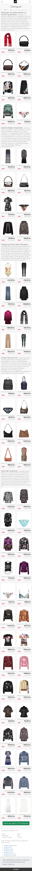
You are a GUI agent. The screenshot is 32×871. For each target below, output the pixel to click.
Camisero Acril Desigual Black (24, 165)
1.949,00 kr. (27, 305)
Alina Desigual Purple (25, 576)
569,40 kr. (27, 393)
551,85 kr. (11, 238)
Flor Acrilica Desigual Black (24, 505)
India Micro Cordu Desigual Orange (8, 463)
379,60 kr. (27, 351)
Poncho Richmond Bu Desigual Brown (8, 719)
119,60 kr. (27, 121)
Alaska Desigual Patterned (24, 695)
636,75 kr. (11, 98)
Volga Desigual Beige (9, 350)
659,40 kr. (27, 98)
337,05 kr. (11, 50)
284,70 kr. (11, 351)
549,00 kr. (27, 651)
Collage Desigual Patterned (24, 648)
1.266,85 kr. (27, 304)
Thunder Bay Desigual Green (8, 120)
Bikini (3, 834)
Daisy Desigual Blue (25, 790)
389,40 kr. (11, 191)
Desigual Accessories (10, 845)
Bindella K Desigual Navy (24, 391)
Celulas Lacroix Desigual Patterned (8, 165)
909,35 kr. (27, 792)
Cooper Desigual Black (8, 695)
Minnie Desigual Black (9, 648)
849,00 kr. (27, 76)
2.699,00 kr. (11, 329)
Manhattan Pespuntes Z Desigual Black (24, 189)
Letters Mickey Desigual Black (24, 236)
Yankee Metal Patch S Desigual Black (8, 391)
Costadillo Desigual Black (24, 552)
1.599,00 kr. (11, 770)
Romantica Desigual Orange (24, 624)
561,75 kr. (27, 191)
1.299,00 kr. (27, 168)
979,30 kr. (27, 697)
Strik (18, 835)
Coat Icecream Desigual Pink (8, 326)
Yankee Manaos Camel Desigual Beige (24, 439)
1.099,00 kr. (27, 99)
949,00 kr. (11, 168)
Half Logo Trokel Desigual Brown (8, 72)
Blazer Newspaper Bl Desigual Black (8, 743)
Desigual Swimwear (10, 854)
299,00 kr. (27, 123)
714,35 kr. (11, 214)
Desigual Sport (8, 852)
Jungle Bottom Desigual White (8, 600)
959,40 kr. (11, 768)
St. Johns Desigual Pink (25, 463)
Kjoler (19, 834)
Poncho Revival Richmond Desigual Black (24, 719)
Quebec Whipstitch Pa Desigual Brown (24, 72)
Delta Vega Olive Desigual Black (8, 439)
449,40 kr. (11, 280)
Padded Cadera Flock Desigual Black (24, 302)
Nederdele (5, 835)
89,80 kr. (27, 602)
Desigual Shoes (8, 850)
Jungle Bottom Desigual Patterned (8, 415)
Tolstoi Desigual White (25, 814)
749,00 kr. (12, 52)
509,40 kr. (27, 74)
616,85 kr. (11, 721)
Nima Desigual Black (25, 743)
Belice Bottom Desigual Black (24, 213)
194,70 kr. (27, 328)
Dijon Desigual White (9, 814)
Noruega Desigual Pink (24, 671)
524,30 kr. (11, 673)
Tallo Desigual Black (9, 236)
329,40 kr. (27, 649)
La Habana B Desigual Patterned (24, 528)
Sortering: (19, 10)
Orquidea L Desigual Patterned (8, 552)
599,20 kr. (27, 578)
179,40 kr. (27, 214)
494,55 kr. (27, 280)
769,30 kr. (27, 238)
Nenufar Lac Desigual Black (8, 96)
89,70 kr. (12, 417)
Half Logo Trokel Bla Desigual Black (24, 48)
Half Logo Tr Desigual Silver (8, 189)
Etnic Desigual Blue (9, 790)
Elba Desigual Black (25, 278)
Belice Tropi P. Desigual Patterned (8, 278)
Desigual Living (8, 849)
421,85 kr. (27, 50)
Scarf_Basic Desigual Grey (24, 326)
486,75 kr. (11, 74)
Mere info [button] (11, 864)
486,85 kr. (27, 673)
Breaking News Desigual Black (8, 624)
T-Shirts (19, 837)
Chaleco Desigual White (8, 576)
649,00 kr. (27, 52)
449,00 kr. (27, 603)
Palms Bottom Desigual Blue (24, 120)
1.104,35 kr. (11, 792)
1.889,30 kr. (11, 328)
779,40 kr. (27, 816)
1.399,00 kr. (11, 123)
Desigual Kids (8, 847)
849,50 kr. (27, 768)
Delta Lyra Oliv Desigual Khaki (24, 415)
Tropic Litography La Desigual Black (8, 213)
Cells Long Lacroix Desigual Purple (8, 767)
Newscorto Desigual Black (8, 528)
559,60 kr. (11, 121)
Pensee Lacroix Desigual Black (24, 350)
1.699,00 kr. (27, 770)
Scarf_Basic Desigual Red (8, 48)
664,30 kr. (27, 417)
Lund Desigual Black (9, 671)
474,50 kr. (11, 167)
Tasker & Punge (7, 837)
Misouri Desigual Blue (25, 767)
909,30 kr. (27, 167)
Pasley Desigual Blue (9, 302)
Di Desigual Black (10, 505)
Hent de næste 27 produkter (16, 823)
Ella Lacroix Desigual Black (24, 96)
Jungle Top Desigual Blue (24, 600)
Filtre (6, 10)
